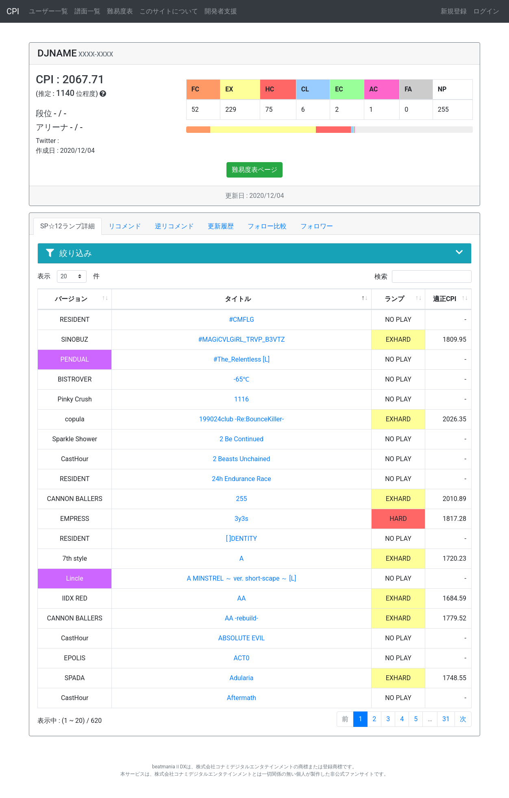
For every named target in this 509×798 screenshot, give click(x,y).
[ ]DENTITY (241, 538)
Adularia (242, 678)
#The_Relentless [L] (241, 359)
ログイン (486, 11)
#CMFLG (241, 319)
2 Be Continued (241, 439)
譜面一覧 (87, 11)
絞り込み (254, 253)
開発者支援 (220, 11)
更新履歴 (221, 226)
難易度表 (120, 11)
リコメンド (125, 226)
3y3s (241, 519)
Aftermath (241, 698)
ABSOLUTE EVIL (241, 638)
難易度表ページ (254, 169)
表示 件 (68, 276)
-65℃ (241, 379)
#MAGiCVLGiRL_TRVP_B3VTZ (241, 339)
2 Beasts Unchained (241, 459)
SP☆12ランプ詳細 (67, 226)
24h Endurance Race (241, 479)
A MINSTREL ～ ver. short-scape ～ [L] (241, 578)
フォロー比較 (267, 226)
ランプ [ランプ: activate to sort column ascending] (394, 299)
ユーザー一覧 (48, 11)
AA (241, 598)
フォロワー (316, 226)
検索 (423, 276)
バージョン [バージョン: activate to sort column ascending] (71, 299)
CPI (13, 11)
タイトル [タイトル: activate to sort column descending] (238, 299)
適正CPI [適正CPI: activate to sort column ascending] (444, 299)
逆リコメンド (174, 226)
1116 (241, 399)
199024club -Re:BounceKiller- (241, 419)
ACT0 (241, 658)
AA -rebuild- (241, 618)
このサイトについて (168, 11)
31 (446, 719)
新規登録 (454, 11)
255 (241, 499)
